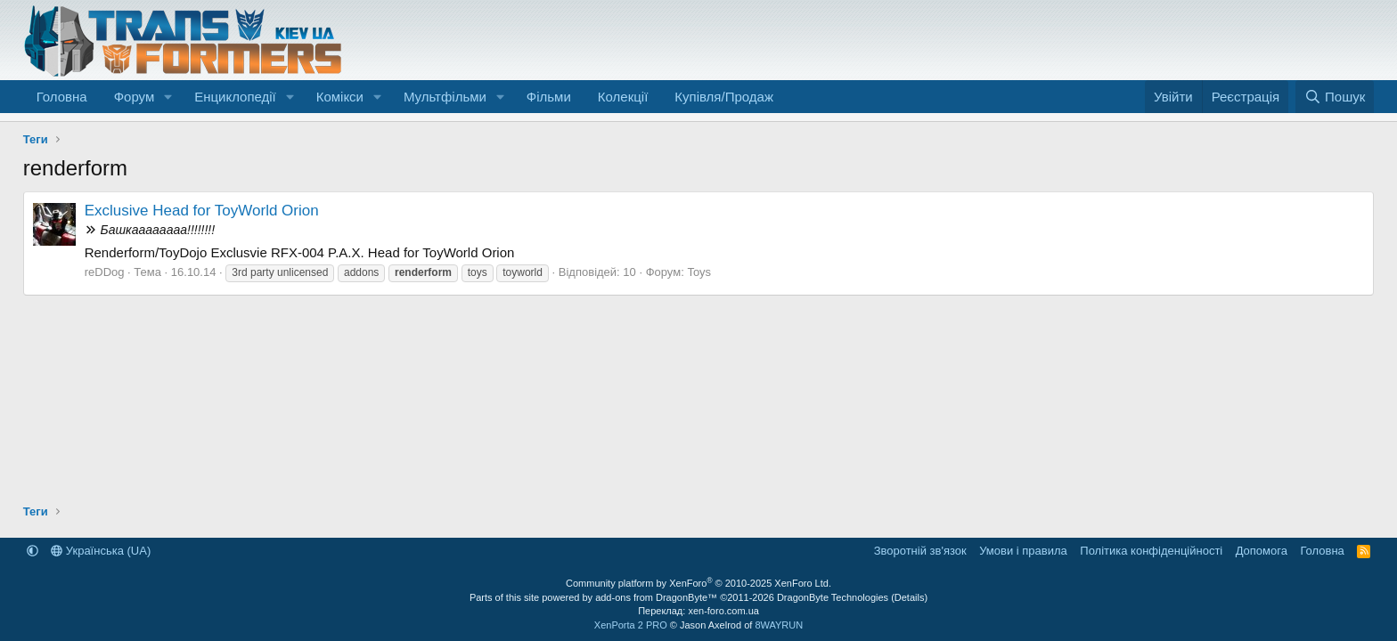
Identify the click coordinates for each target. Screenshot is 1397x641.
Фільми (549, 96)
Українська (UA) (101, 550)
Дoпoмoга (1261, 550)
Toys (699, 272)
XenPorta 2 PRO (630, 625)
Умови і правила (1023, 550)
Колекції (623, 96)
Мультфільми (445, 96)
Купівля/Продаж (723, 96)
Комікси (340, 96)
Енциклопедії (235, 96)
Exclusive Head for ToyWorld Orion (202, 210)
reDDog (105, 272)
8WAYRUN (779, 625)
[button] (168, 96)
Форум (134, 96)
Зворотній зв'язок (920, 550)
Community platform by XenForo (698, 583)
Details (910, 597)
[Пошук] (1335, 96)
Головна (62, 96)
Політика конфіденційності (1151, 550)
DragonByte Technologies (832, 597)
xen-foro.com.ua (723, 610)
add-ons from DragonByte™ (656, 597)
